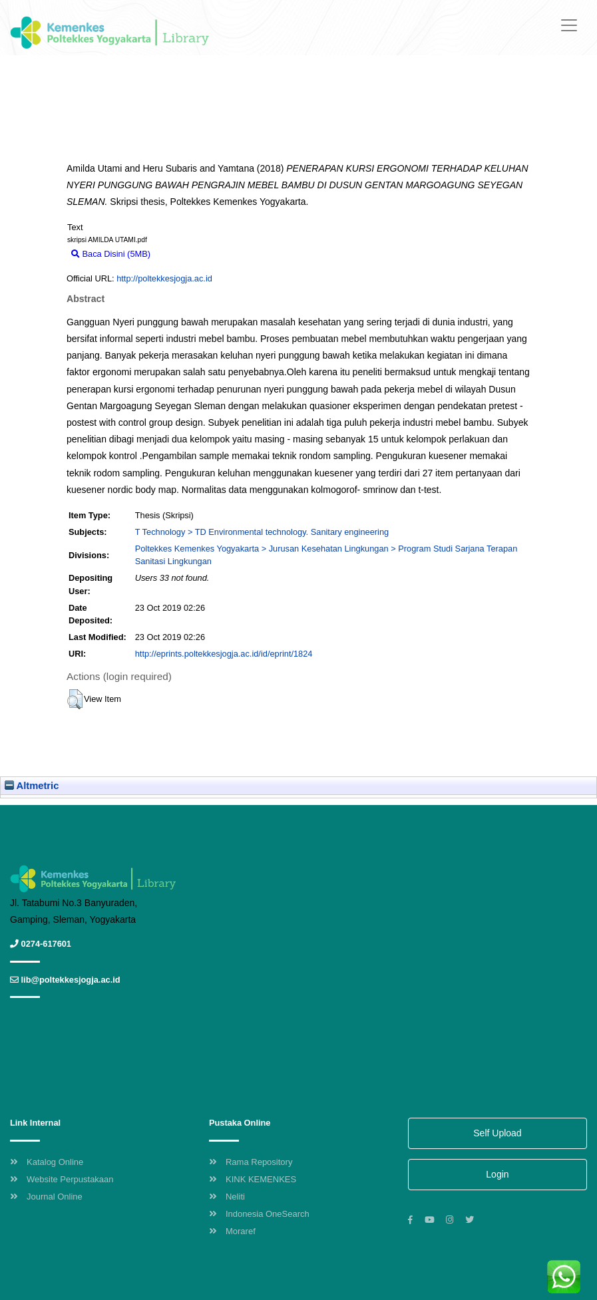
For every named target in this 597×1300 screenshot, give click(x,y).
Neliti (227, 1197)
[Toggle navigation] (569, 25)
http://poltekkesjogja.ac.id (164, 278)
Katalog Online (46, 1162)
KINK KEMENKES (252, 1179)
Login (497, 1174)
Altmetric (32, 785)
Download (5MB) (188, 254)
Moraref (232, 1231)
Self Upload (497, 1133)
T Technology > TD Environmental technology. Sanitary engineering (262, 532)
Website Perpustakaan (62, 1179)
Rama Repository (250, 1162)
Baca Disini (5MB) (110, 254)
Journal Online (46, 1197)
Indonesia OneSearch (259, 1214)
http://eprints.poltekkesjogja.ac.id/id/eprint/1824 (224, 654)
